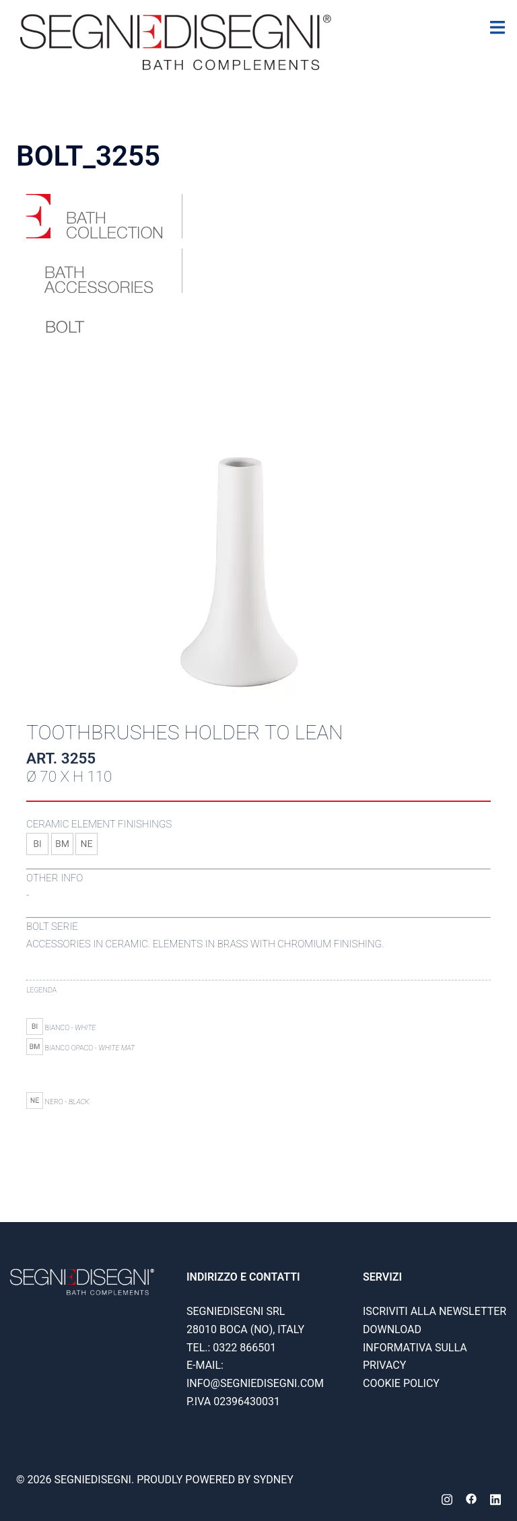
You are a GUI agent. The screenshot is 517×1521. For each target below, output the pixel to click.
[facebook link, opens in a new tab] (471, 1497)
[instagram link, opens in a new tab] (447, 1497)
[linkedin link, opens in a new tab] (495, 1497)
